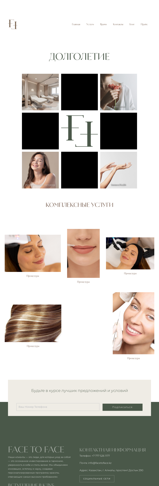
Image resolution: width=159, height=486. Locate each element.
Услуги (90, 24)
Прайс (144, 24)
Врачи (103, 24)
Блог (132, 24)
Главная (76, 24)
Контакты (118, 24)
